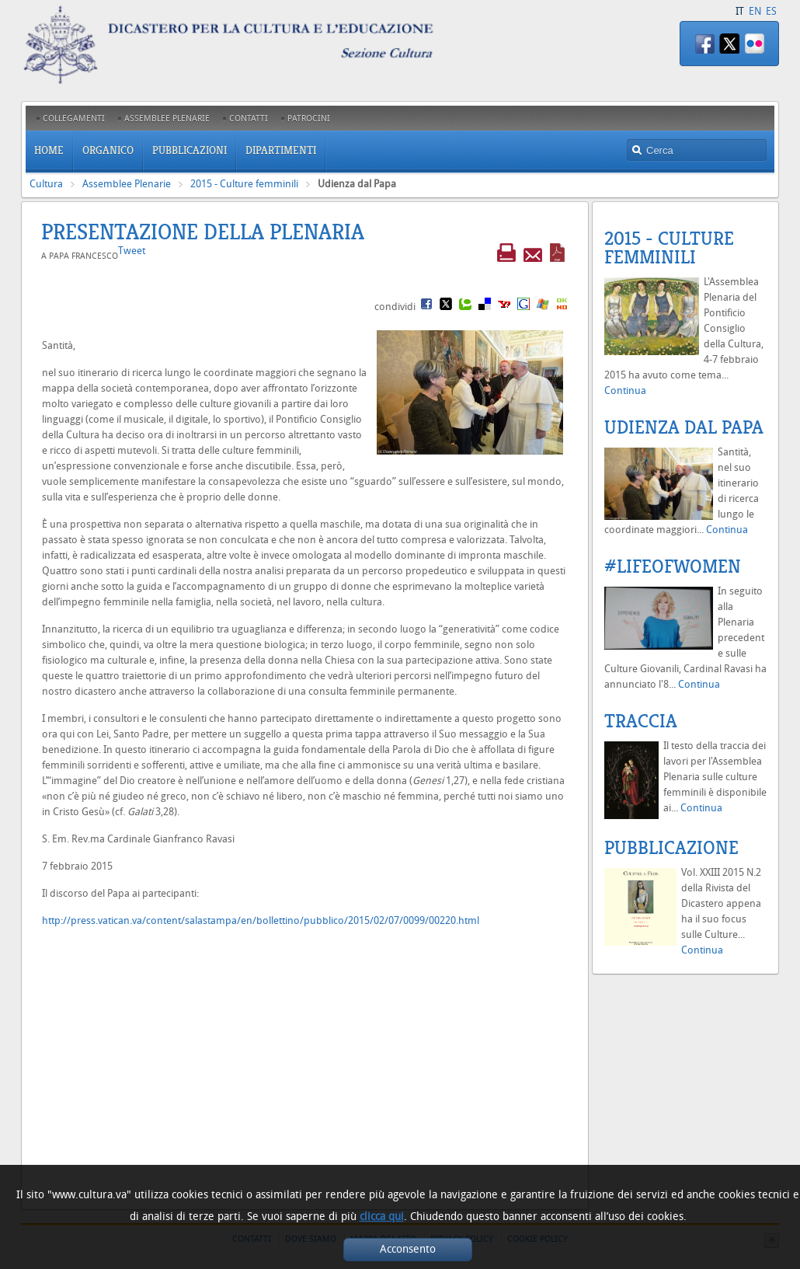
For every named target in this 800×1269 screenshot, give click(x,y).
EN (755, 11)
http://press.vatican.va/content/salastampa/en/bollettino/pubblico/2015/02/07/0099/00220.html (260, 920)
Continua (625, 390)
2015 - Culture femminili (244, 184)
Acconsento (408, 1249)
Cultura (46, 184)
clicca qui (382, 1216)
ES (771, 11)
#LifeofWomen (672, 566)
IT (740, 11)
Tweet (131, 250)
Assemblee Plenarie (126, 184)
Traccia (640, 721)
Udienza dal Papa (683, 427)
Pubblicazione (671, 847)
